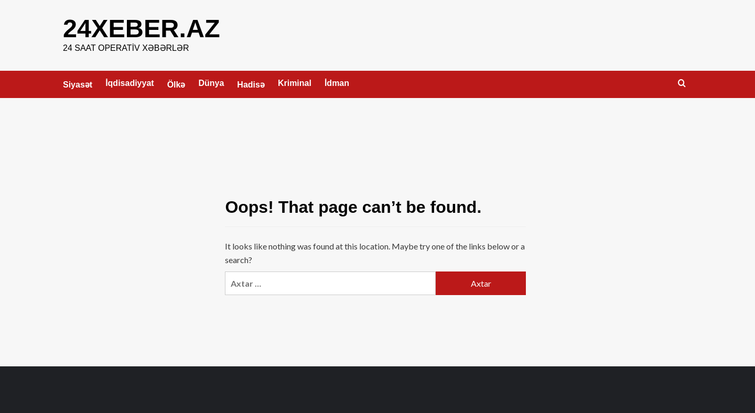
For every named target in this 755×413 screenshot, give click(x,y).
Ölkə (176, 84)
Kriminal (294, 82)
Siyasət (77, 84)
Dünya (211, 82)
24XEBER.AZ (140, 28)
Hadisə (251, 84)
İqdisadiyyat (129, 82)
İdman (337, 82)
